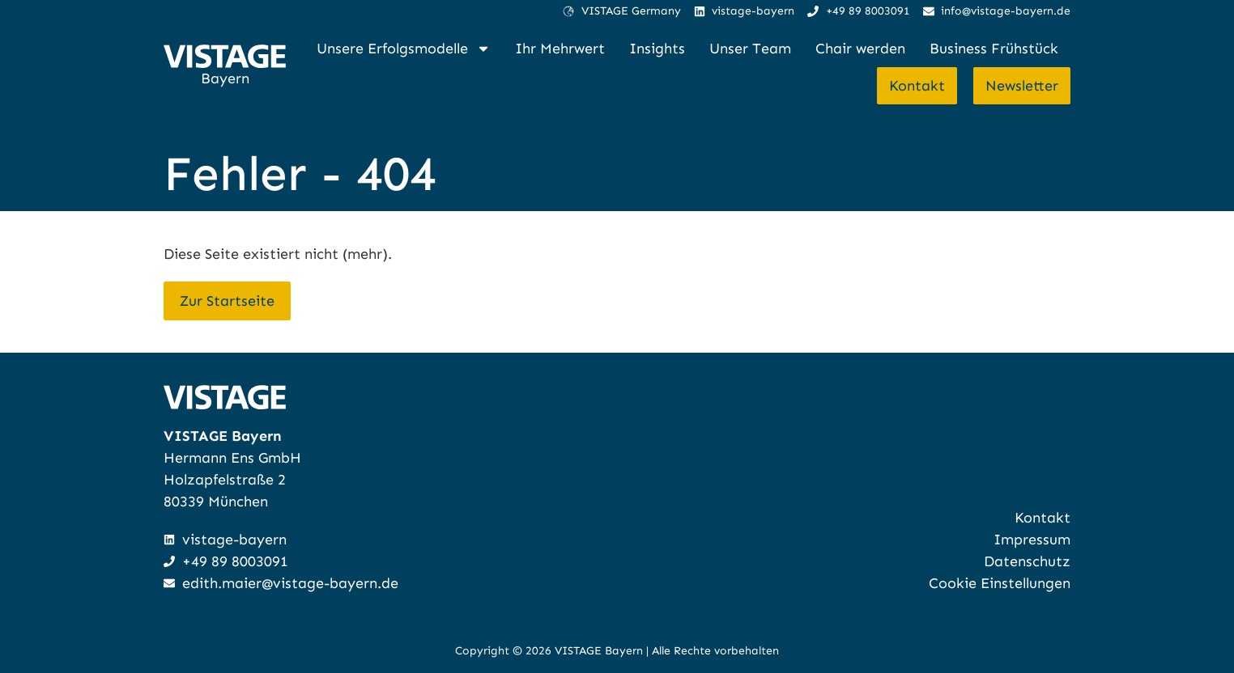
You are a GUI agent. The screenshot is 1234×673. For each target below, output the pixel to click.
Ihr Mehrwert (560, 48)
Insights (657, 48)
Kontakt (917, 86)
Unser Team (750, 48)
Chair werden (860, 48)
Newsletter (1021, 86)
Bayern (225, 78)
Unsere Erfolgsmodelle (404, 48)
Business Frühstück (994, 48)
